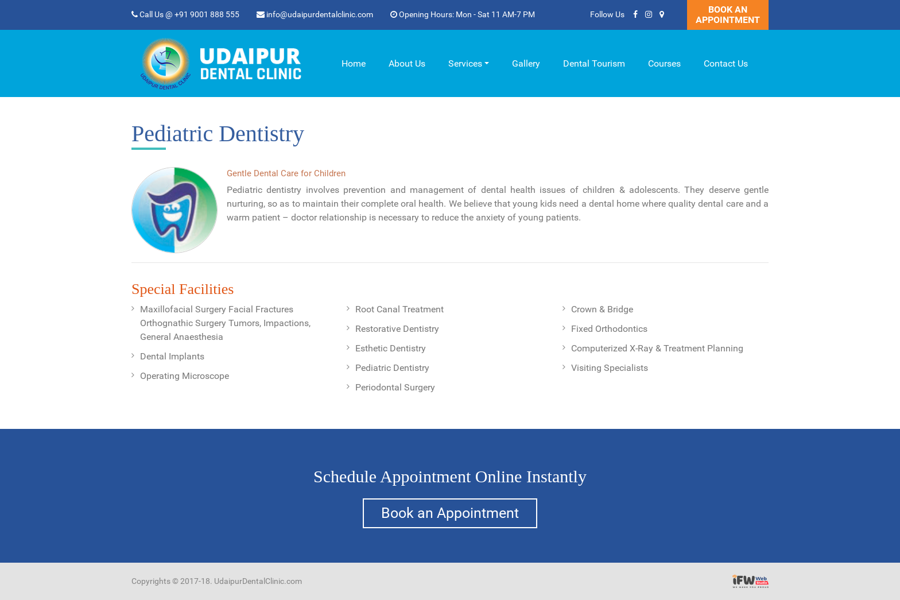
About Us (407, 63)
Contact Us (726, 63)
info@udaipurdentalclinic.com (315, 14)
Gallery (526, 63)
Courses (664, 63)
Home (354, 63)
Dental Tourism (594, 63)
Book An (728, 14)
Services (465, 63)
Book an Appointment (450, 513)
